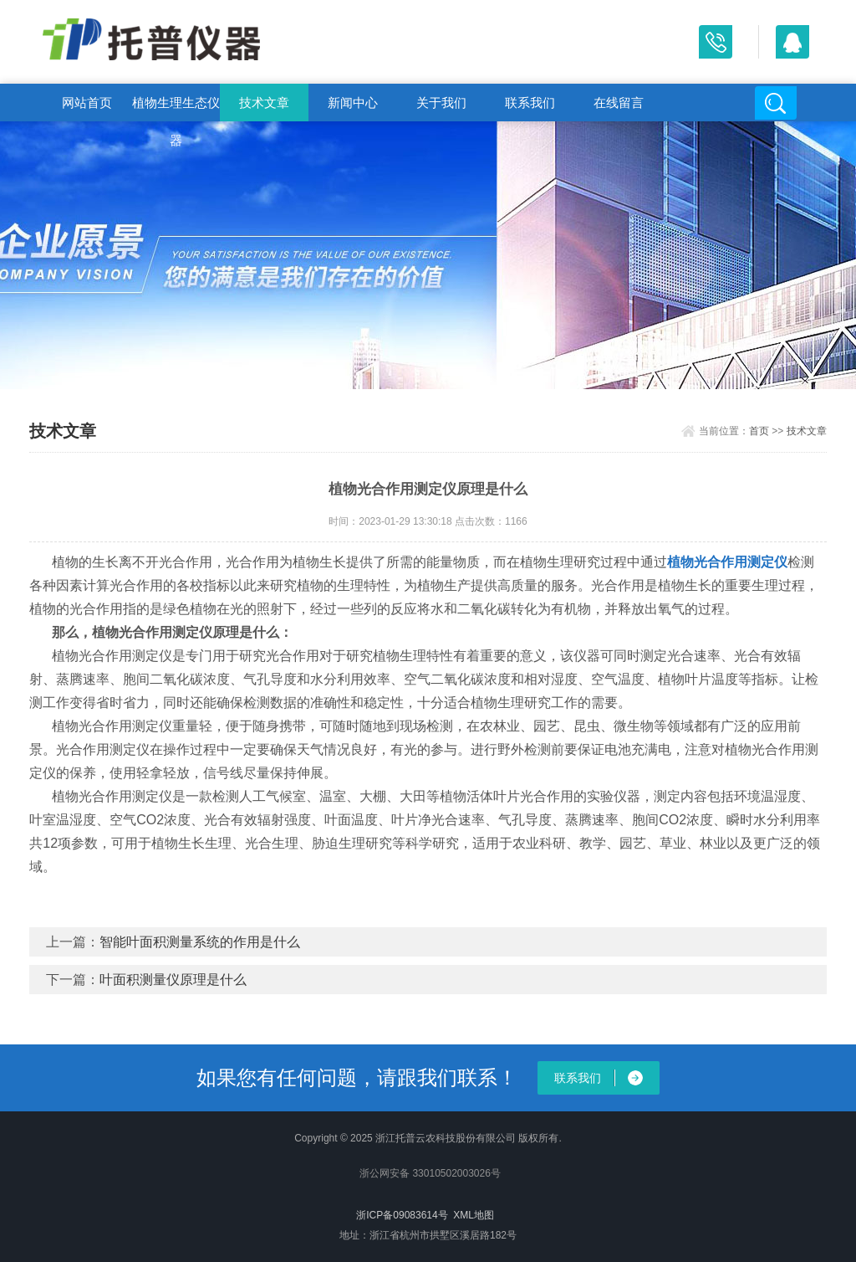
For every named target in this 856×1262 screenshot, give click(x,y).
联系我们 (530, 102)
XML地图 (473, 1215)
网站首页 (87, 102)
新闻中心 (353, 102)
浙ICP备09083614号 (401, 1215)
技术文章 (264, 102)
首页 (759, 431)
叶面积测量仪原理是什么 (173, 979)
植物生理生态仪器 (176, 108)
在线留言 (619, 102)
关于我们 (441, 102)
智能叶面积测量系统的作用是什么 (199, 942)
